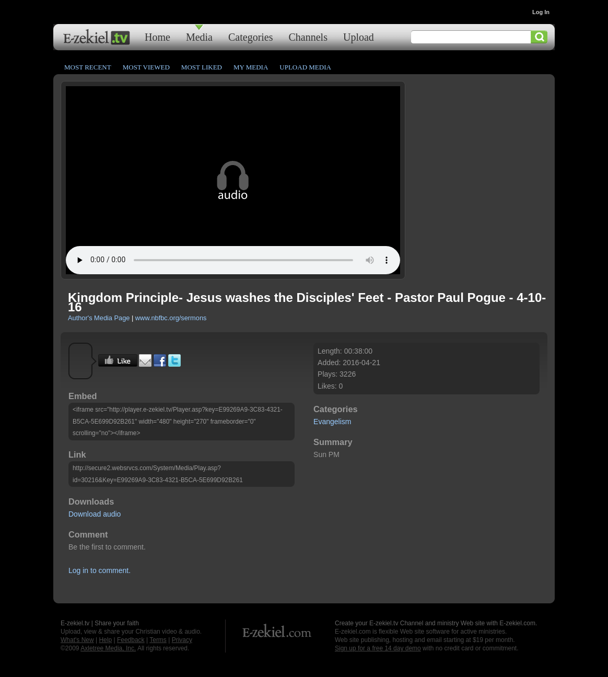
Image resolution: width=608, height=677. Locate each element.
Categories (250, 36)
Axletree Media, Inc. (108, 648)
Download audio (94, 514)
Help (105, 640)
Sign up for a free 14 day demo (378, 648)
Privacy (182, 640)
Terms (158, 640)
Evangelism (332, 421)
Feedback (131, 640)
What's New (77, 640)
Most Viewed (146, 67)
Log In (540, 12)
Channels (308, 36)
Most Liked (201, 67)
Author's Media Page (99, 318)
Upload (358, 36)
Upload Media (305, 67)
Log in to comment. (99, 570)
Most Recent (87, 67)
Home (157, 36)
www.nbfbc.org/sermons (171, 318)
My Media (250, 67)
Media (199, 36)
